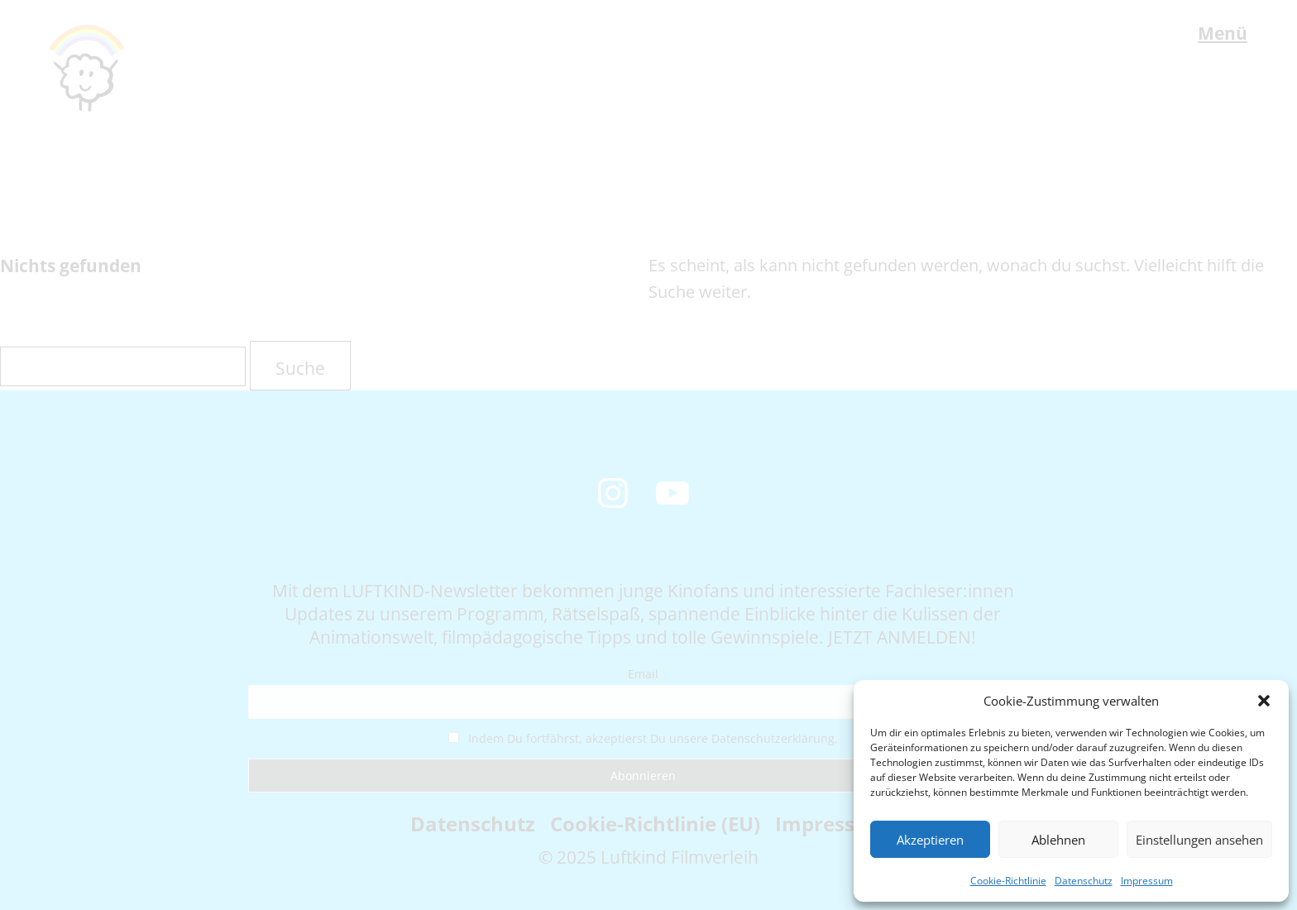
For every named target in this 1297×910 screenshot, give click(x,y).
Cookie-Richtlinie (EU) (655, 823)
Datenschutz (1084, 881)
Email (643, 674)
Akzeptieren (930, 839)
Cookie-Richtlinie (1008, 881)
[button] (1264, 700)
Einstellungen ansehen (1199, 839)
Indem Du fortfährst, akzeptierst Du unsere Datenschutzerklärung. (643, 738)
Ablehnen (1058, 839)
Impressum (1147, 881)
